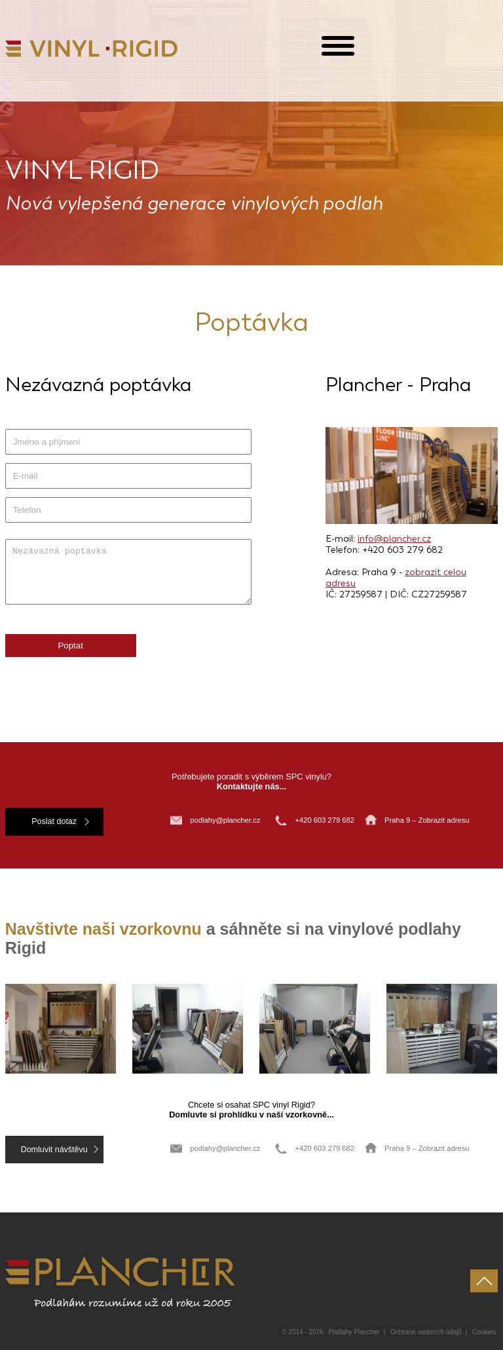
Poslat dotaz (54, 821)
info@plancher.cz (394, 538)
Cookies (484, 1332)
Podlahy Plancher (354, 1332)
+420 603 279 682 (325, 820)
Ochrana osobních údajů (426, 1332)
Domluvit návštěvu (54, 1149)
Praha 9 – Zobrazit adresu (426, 820)
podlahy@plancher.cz (225, 820)
